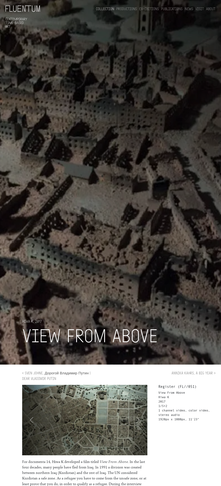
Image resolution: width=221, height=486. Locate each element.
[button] (138, 420)
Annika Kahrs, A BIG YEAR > (194, 373)
